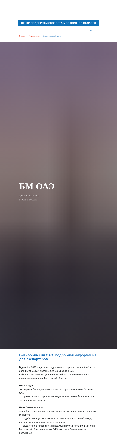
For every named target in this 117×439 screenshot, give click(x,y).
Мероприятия (34, 36)
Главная (22, 36)
